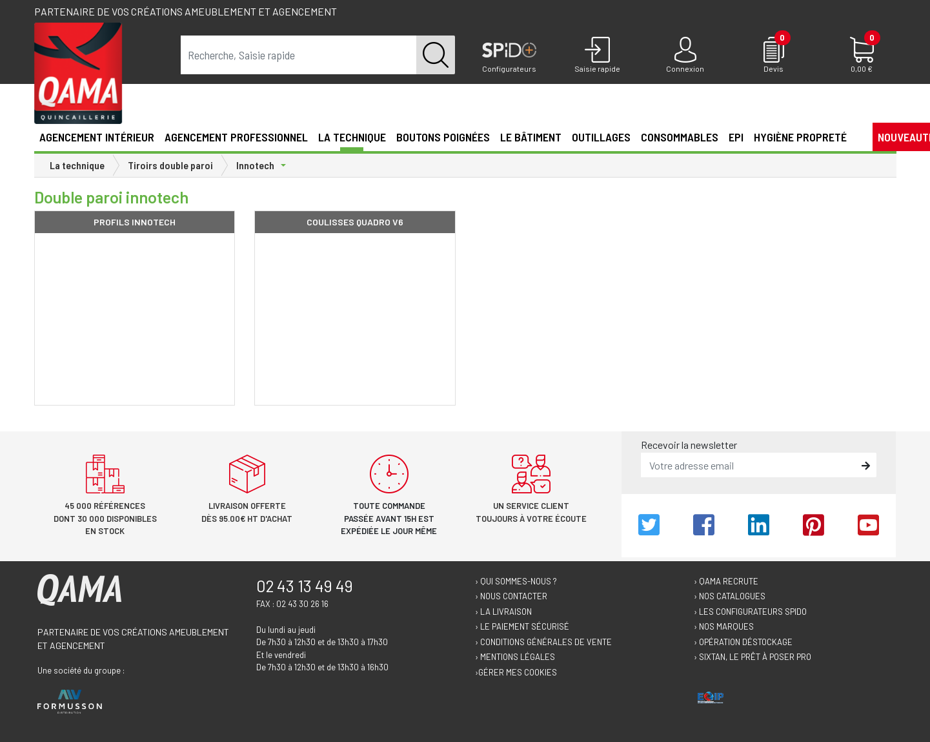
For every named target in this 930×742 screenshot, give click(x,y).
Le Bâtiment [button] (530, 137)
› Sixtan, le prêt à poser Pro (752, 657)
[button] (857, 136)
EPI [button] (736, 137)
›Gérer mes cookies (516, 672)
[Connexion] (686, 55)
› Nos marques (724, 626)
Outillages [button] (601, 137)
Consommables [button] (679, 137)
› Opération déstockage (743, 642)
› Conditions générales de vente (543, 642)
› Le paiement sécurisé (522, 626)
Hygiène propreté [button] (800, 137)
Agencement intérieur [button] (96, 137)
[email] (749, 465)
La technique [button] (352, 137)
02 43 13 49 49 (304, 585)
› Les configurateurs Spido (750, 611)
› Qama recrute (726, 581)
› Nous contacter (511, 596)
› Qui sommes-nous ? (516, 581)
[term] (299, 55)
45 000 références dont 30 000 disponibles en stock (105, 518)
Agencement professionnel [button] (236, 137)
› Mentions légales (515, 657)
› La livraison (503, 611)
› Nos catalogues (729, 596)
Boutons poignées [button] (443, 137)
